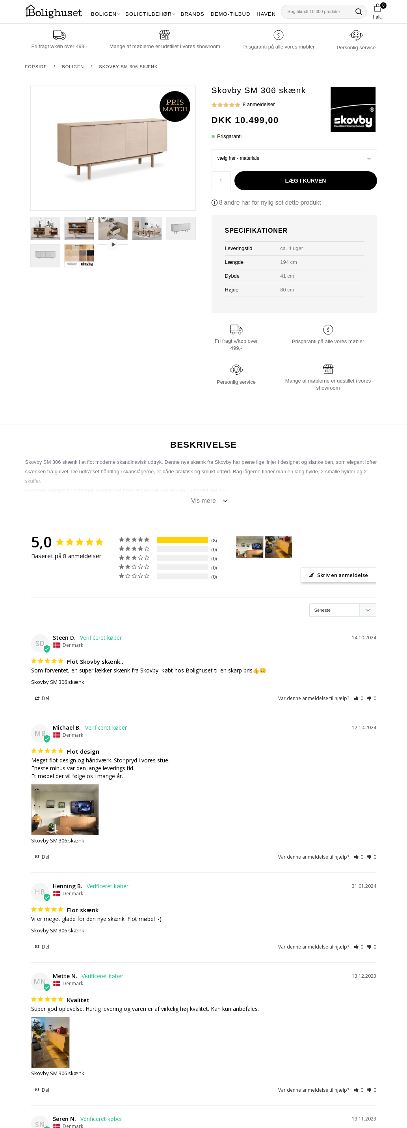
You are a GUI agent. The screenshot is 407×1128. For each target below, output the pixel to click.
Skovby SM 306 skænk (128, 66)
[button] (358, 698)
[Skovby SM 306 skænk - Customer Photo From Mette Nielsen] (278, 547)
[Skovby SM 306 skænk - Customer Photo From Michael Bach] (249, 547)
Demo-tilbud (231, 14)
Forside (36, 66)
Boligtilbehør (148, 14)
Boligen (104, 14)
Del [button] (42, 698)
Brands (192, 14)
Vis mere (203, 500)
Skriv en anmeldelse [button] (342, 575)
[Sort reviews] (342, 610)
